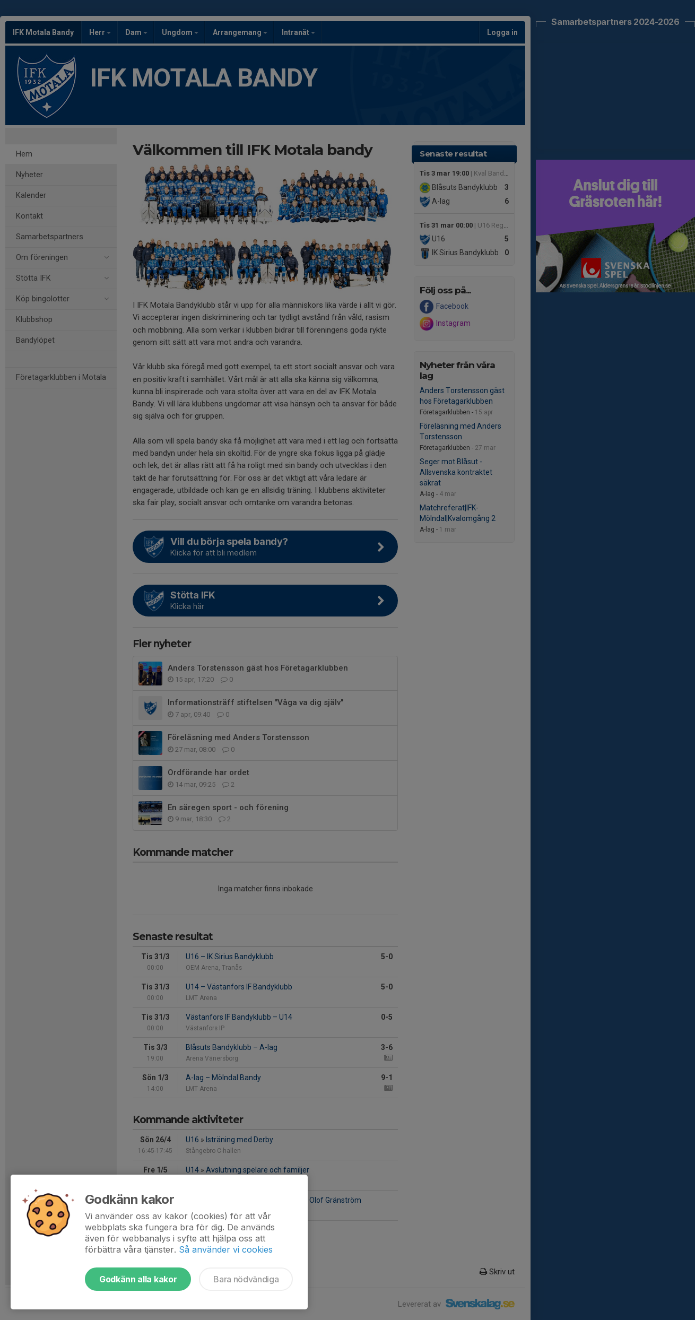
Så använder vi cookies (226, 1249)
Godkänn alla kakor (138, 1279)
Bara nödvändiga (246, 1279)
